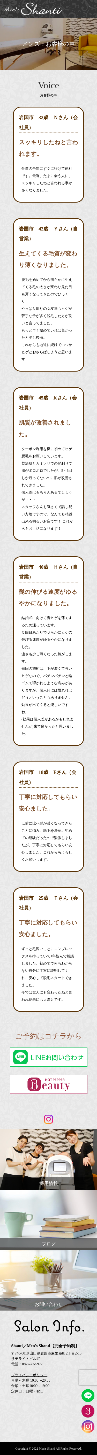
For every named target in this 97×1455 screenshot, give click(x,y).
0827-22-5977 (32, 1364)
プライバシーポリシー (29, 1375)
